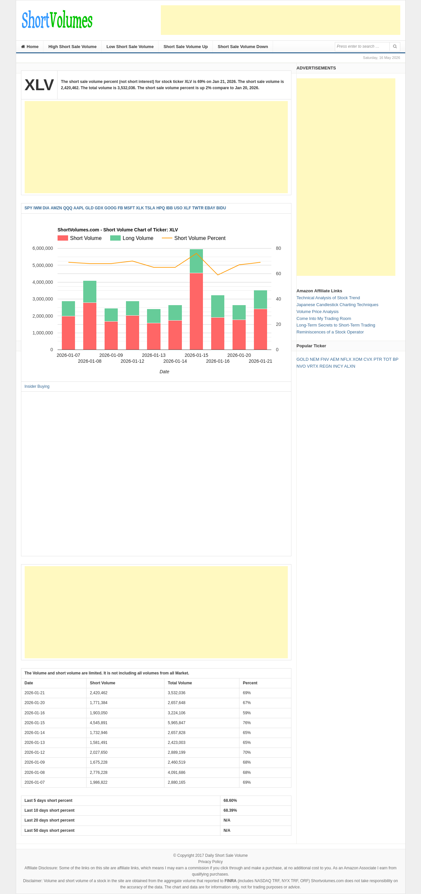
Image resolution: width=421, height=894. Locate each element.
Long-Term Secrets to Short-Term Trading (336, 325)
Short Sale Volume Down (243, 46)
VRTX (312, 366)
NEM (314, 359)
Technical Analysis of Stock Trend (328, 297)
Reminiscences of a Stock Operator (330, 331)
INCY (338, 366)
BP (395, 359)
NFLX (345, 359)
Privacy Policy (210, 861)
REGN (325, 366)
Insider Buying (37, 386)
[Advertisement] (280, 20)
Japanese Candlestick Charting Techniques (338, 304)
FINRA (231, 881)
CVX (367, 359)
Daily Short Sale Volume (226, 855)
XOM (357, 359)
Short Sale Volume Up (185, 46)
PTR (378, 359)
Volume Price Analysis (318, 311)
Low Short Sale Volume (130, 46)
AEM (334, 359)
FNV (324, 359)
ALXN (349, 366)
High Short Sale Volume (72, 46)
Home (30, 46)
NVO (301, 366)
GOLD (303, 359)
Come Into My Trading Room (324, 318)
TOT (387, 359)
